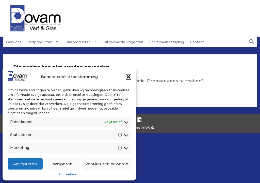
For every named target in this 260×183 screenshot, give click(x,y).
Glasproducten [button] (83, 42)
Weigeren (62, 163)
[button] (128, 76)
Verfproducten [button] (44, 42)
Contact (197, 42)
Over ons (13, 42)
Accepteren (25, 163)
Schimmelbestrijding (166, 42)
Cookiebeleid (69, 174)
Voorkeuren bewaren (106, 163)
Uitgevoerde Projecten (123, 42)
